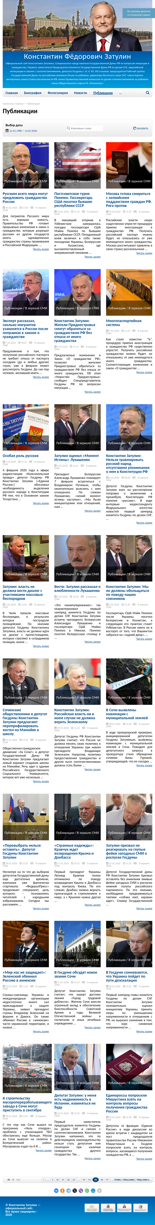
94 (89, 1179)
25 (74, 1179)
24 (8, 1180)
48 (13, 1180)
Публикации (103, 93)
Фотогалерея (58, 93)
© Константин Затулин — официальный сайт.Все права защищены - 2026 (23, 1209)
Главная (12, 93)
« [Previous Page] (43, 1179)
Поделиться (143, 1179)
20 (68, 1179)
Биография (32, 93)
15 (63, 1179)
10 (57, 1179)
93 (84, 1179)
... (120, 93)
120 (18, 1180)
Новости (80, 93)
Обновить (140, 128)
